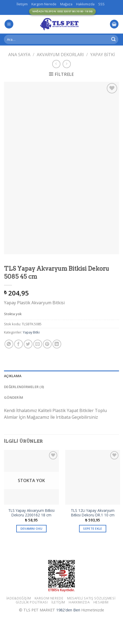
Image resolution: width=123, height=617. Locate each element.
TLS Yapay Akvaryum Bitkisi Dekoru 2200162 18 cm (31, 512)
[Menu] (9, 24)
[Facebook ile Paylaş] (18, 344)
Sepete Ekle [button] (92, 528)
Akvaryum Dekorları (60, 54)
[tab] (61, 376)
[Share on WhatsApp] (9, 344)
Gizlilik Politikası (32, 602)
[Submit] (113, 39)
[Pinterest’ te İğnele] (47, 344)
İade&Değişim (18, 598)
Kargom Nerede (43, 4)
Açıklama (12, 375)
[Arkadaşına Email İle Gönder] (37, 344)
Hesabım (101, 602)
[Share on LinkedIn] (56, 344)
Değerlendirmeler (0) (24, 386)
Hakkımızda (85, 4)
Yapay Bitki (102, 54)
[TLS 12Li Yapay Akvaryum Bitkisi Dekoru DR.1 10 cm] (92, 477)
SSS (101, 4)
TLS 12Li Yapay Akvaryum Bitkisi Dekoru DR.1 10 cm (92, 512)
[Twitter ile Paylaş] (28, 344)
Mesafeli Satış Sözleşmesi (91, 598)
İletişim (22, 4)
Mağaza (66, 4)
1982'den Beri (68, 609)
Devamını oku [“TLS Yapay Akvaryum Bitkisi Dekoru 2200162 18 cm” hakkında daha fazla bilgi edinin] (31, 528)
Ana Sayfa (19, 54)
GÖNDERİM (13, 397)
